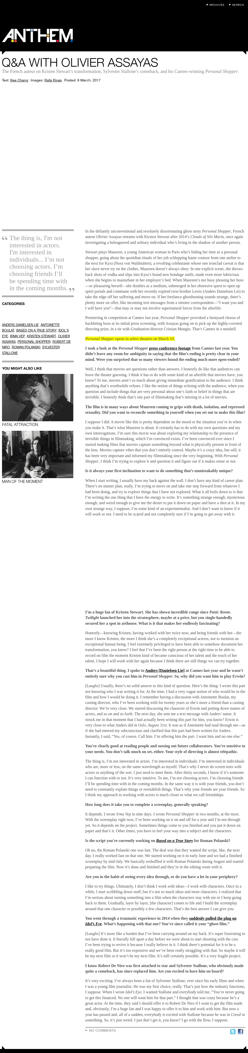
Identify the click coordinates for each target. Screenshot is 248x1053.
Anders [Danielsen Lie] (164, 670)
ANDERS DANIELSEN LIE (20, 325)
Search (237, 5)
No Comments (102, 1030)
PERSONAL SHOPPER (34, 342)
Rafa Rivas (53, 80)
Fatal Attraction (37, 400)
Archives (217, 5)
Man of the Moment (37, 457)
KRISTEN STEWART (41, 336)
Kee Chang (19, 80)
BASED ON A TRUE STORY (36, 330)
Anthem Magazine (37, 35)
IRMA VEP (17, 336)
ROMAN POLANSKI (26, 347)
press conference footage (170, 348)
